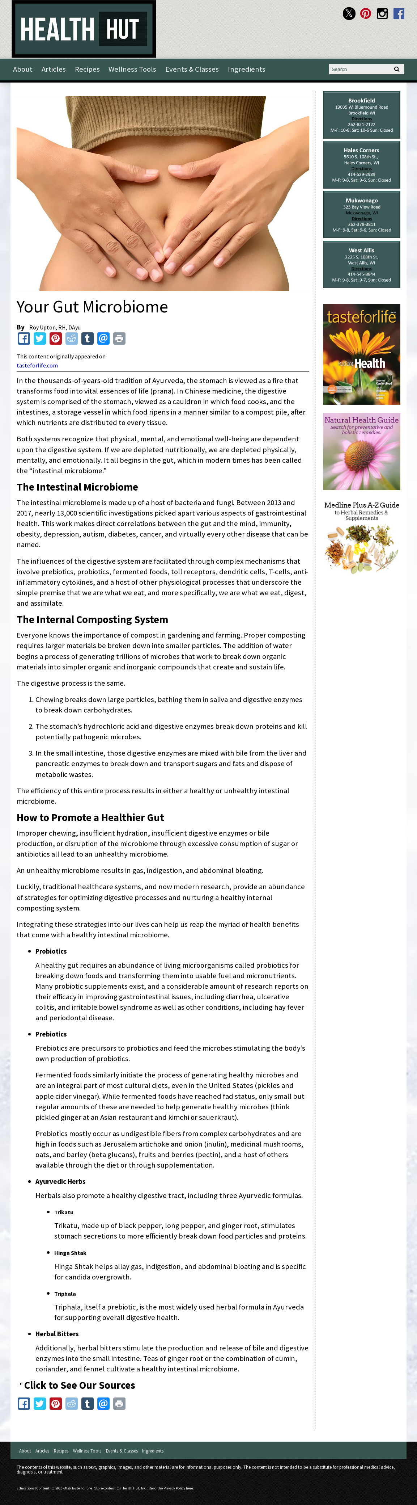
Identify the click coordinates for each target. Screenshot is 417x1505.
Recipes (87, 69)
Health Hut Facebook (399, 13)
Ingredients (246, 69)
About (23, 69)
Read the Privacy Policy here (171, 1488)
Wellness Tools (132, 69)
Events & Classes (192, 69)
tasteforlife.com (37, 365)
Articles (54, 69)
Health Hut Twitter (349, 13)
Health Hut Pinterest (365, 13)
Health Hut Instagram (382, 13)
